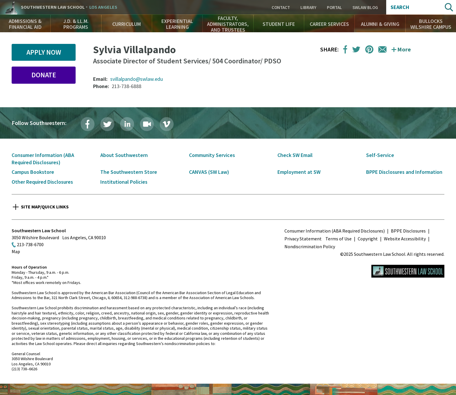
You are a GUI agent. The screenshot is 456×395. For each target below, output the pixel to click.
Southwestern (69, 7)
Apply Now (43, 52)
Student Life (279, 24)
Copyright (368, 239)
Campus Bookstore (33, 172)
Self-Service (380, 155)
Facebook (88, 124)
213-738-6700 (30, 244)
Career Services (329, 24)
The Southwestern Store (128, 172)
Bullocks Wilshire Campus (430, 24)
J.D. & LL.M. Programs (75, 24)
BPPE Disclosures (408, 231)
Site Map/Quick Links (45, 207)
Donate (43, 74)
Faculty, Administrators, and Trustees (228, 24)
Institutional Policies (123, 181)
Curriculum (126, 24)
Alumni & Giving (380, 24)
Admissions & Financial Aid (25, 24)
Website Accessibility (405, 239)
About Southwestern (124, 155)
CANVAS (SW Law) (209, 172)
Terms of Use (338, 239)
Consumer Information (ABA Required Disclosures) (334, 231)
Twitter (107, 124)
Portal (334, 7)
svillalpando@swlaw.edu (136, 79)
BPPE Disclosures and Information (404, 172)
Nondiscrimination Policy (309, 246)
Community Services (212, 155)
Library (308, 7)
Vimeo (167, 124)
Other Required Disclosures (42, 181)
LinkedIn (127, 124)
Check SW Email (295, 155)
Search (400, 7)
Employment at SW (298, 172)
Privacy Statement (303, 239)
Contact (281, 7)
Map (16, 251)
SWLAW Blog (365, 7)
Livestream (147, 124)
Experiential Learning (177, 24)
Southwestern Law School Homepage (408, 271)
